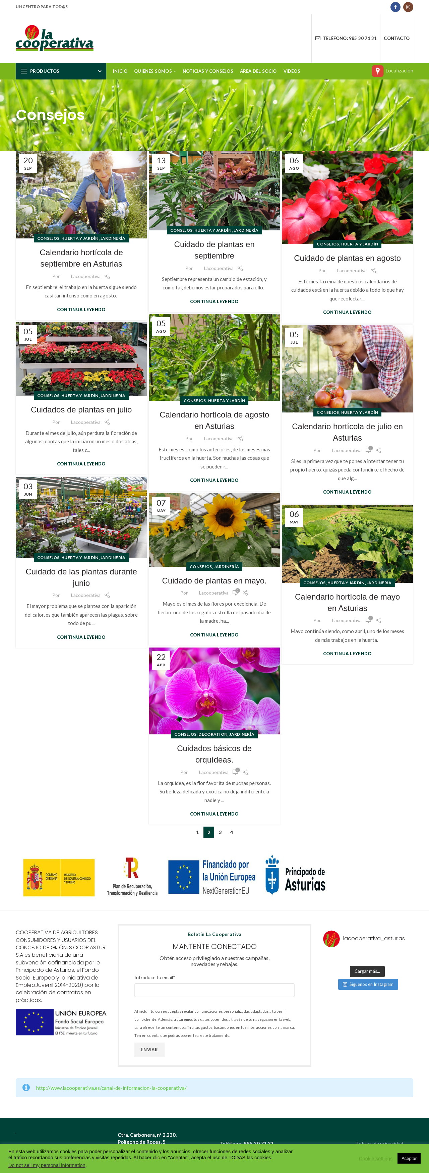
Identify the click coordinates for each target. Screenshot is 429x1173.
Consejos (48, 238)
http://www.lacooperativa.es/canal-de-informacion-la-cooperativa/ (111, 1088)
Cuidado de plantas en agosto (347, 258)
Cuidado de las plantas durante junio (81, 577)
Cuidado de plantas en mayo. (214, 580)
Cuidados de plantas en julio (81, 409)
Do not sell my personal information (46, 1165)
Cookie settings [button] (375, 1158)
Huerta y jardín (80, 238)
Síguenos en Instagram (368, 984)
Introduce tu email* (154, 977)
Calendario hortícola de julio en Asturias (347, 432)
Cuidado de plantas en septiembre (214, 250)
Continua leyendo (81, 310)
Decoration (212, 734)
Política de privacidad (379, 1143)
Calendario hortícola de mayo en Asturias (347, 602)
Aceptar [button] (409, 1158)
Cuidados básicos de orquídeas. (214, 754)
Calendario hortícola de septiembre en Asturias (81, 258)
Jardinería (113, 238)
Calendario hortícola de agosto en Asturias (214, 420)
